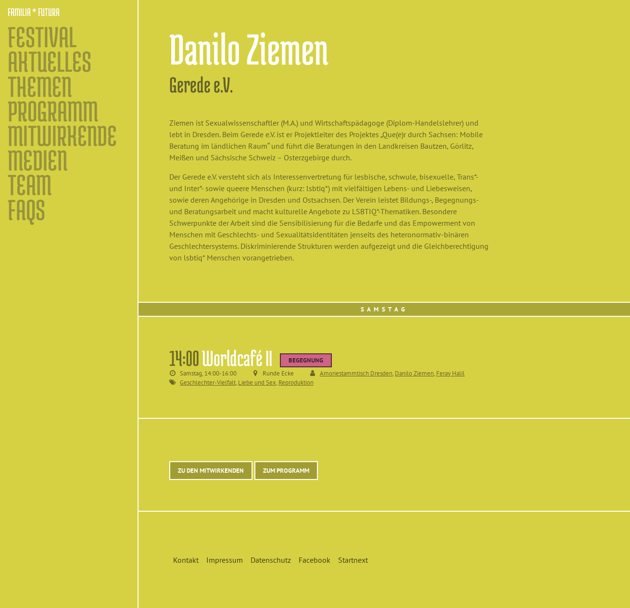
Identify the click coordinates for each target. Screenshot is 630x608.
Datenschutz (271, 560)
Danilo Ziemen (414, 373)
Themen (40, 86)
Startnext (353, 560)
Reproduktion (296, 382)
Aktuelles (49, 61)
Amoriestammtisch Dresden (356, 373)
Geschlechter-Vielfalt (208, 382)
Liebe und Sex (257, 382)
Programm (53, 111)
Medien (37, 160)
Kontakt (186, 560)
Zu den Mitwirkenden (211, 470)
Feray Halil (450, 373)
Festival (42, 37)
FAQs (26, 209)
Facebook (314, 560)
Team (29, 184)
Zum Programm (286, 470)
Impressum (224, 560)
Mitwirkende (62, 135)
